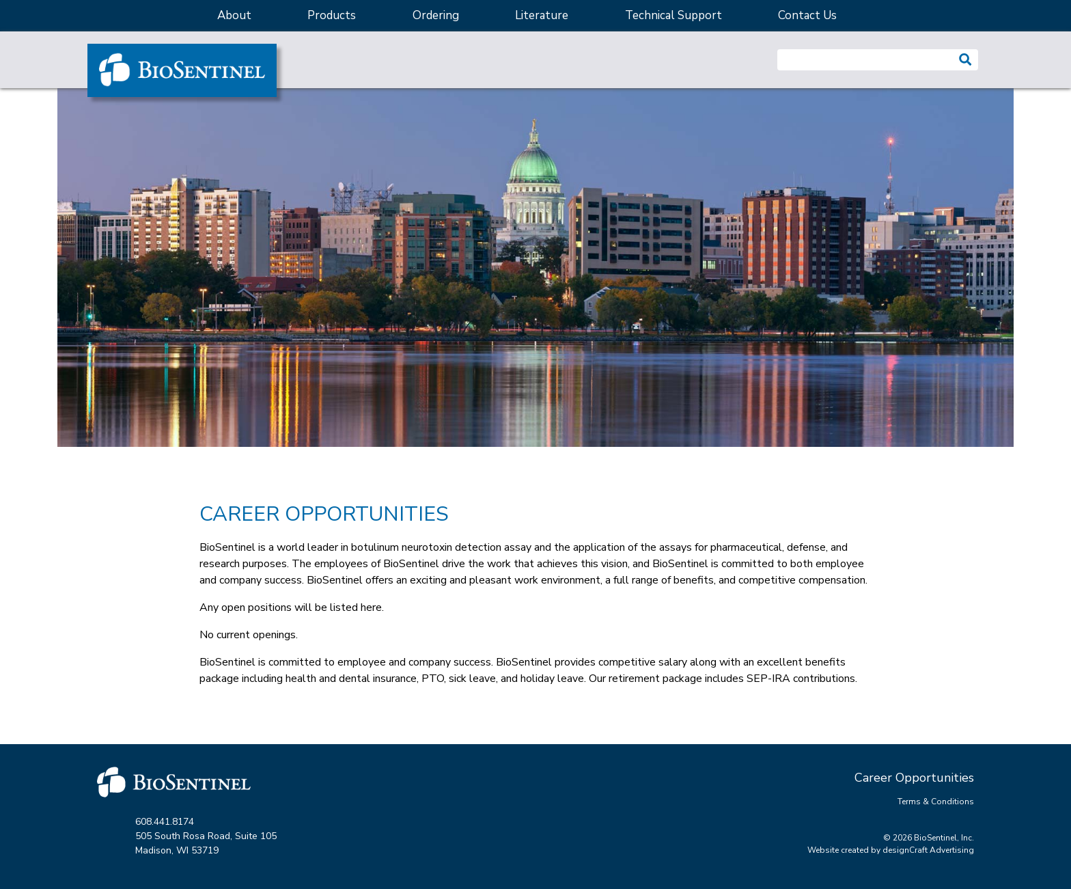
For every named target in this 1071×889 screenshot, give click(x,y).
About (234, 15)
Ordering (436, 15)
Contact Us (807, 15)
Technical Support (673, 15)
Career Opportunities (914, 777)
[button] (965, 59)
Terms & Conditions (936, 801)
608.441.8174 (164, 821)
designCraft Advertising (928, 850)
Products (331, 15)
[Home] (182, 70)
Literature (541, 15)
